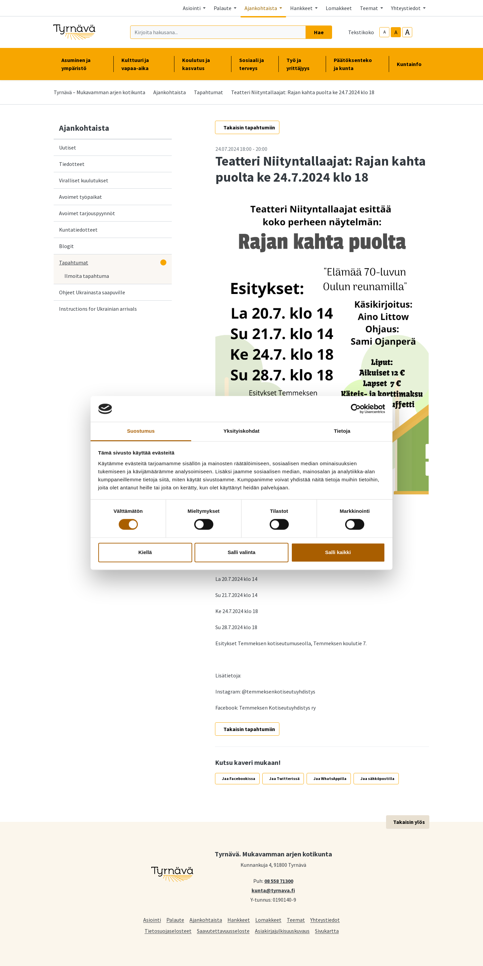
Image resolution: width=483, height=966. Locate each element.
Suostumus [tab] (141, 431)
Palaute (175, 919)
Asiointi (152, 919)
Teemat (296, 919)
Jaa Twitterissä (284, 778)
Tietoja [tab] (342, 431)
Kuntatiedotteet (78, 229)
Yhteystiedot (325, 919)
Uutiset (67, 147)
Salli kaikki (338, 552)
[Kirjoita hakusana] (218, 32)
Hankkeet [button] (302, 8)
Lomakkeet (339, 8)
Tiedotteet (72, 164)
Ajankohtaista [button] (261, 8)
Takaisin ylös (409, 822)
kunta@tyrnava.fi (273, 890)
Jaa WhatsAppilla (330, 778)
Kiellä (145, 552)
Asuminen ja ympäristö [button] (83, 64)
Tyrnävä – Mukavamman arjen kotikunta (99, 92)
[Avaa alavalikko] (163, 262)
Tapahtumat (208, 92)
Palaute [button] (223, 8)
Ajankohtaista (169, 92)
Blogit (66, 246)
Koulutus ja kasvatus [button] (202, 64)
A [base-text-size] (395, 32)
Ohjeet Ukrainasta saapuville (92, 292)
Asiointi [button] (192, 8)
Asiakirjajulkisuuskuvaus (282, 930)
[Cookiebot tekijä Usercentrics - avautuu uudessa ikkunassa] (355, 409)
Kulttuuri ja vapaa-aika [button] (143, 64)
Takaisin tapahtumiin (249, 127)
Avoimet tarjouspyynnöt (87, 213)
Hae (319, 32)
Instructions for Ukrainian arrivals (98, 308)
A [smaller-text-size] (384, 32)
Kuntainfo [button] (412, 64)
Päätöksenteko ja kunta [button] (357, 64)
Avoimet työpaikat (80, 196)
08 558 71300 (278, 881)
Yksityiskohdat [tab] (241, 431)
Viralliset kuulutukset (83, 180)
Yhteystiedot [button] (406, 8)
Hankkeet (238, 919)
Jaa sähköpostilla (377, 778)
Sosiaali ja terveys (251, 64)
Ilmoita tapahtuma (86, 276)
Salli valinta (242, 552)
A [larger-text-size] (407, 32)
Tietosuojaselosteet (168, 930)
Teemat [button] (369, 8)
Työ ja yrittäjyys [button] (302, 64)
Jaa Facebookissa (238, 778)
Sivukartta (327, 930)
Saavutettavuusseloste (223, 930)
